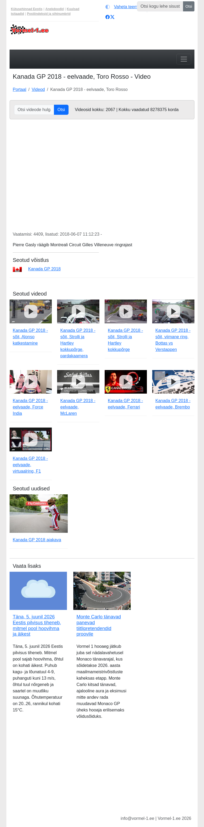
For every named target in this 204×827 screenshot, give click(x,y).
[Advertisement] (102, 771)
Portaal (19, 89)
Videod (38, 89)
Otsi (188, 6)
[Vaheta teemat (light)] (125, 6)
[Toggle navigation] (183, 59)
